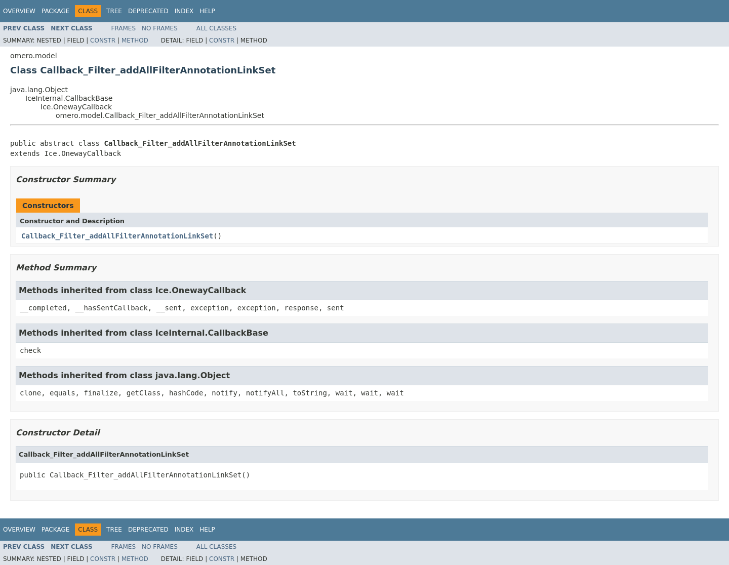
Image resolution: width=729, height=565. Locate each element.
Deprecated (148, 11)
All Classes (216, 28)
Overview (19, 11)
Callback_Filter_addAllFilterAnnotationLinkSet (117, 236)
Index (184, 11)
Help (207, 11)
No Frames (160, 28)
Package (55, 11)
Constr (102, 40)
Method (135, 40)
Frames (123, 28)
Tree (114, 11)
